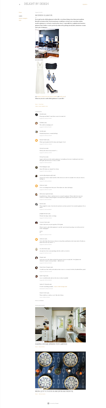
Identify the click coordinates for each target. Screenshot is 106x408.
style (20, 20)
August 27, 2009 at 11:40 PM (46, 271)
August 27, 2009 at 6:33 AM (46, 162)
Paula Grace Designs (45, 267)
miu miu (47, 96)
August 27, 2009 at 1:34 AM (45, 127)
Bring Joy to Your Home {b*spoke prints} (54, 391)
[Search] (85, 4)
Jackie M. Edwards (44, 284)
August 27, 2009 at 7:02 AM (46, 189)
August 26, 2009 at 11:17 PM (45, 118)
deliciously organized (45, 194)
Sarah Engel (43, 275)
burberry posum (41, 96)
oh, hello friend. (43, 248)
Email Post (41, 104)
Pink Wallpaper (43, 166)
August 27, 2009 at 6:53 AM (45, 181)
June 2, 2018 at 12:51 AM (45, 297)
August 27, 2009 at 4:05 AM (46, 144)
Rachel (41, 203)
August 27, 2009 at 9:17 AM (45, 234)
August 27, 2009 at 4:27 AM (46, 152)
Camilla (41, 131)
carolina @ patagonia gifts (46, 175)
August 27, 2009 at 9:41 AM (45, 253)
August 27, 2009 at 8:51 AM (45, 199)
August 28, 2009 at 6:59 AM (46, 280)
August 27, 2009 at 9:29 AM (46, 244)
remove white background (60, 286)
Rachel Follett (43, 139)
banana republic (53, 96)
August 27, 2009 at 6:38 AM (46, 171)
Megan (41, 257)
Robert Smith (43, 293)
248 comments (42, 394)
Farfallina (42, 122)
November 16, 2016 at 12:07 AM (46, 288)
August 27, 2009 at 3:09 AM (46, 135)
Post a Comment (39, 300)
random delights (23, 18)
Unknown (42, 185)
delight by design (36, 4)
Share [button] (20, 12)
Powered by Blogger (53, 403)
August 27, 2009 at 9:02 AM (46, 218)
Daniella (42, 114)
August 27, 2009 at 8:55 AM (45, 209)
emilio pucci (62, 96)
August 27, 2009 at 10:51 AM (46, 263)
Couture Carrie (43, 222)
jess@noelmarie (44, 213)
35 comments (42, 346)
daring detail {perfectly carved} (51, 344)
